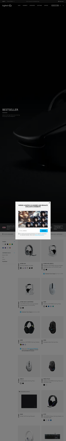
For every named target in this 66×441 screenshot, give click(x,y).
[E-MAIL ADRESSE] (29, 230)
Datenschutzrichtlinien (39, 235)
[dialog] (33, 220)
